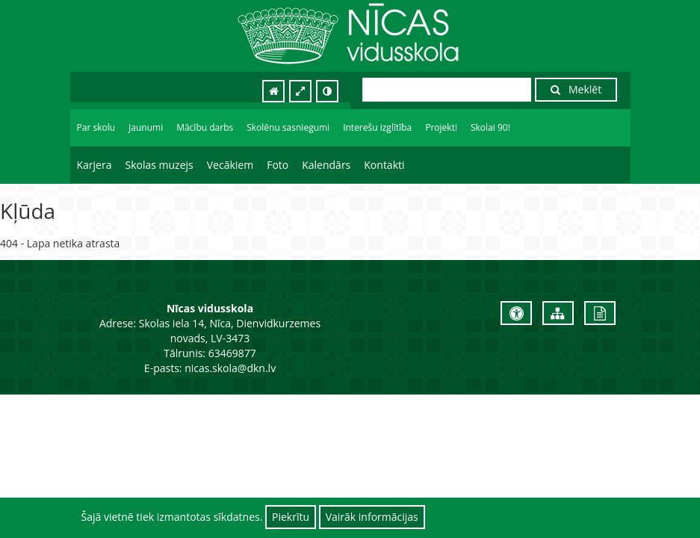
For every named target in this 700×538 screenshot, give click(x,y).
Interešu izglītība (377, 127)
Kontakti (384, 165)
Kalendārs (326, 165)
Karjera (94, 165)
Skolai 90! (490, 127)
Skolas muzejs (159, 165)
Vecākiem (230, 165)
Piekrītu (290, 517)
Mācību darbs (204, 127)
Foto (277, 165)
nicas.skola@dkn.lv (230, 368)
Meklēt (576, 89)
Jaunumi (145, 127)
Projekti (441, 127)
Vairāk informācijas (372, 517)
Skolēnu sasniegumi (288, 127)
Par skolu (96, 127)
